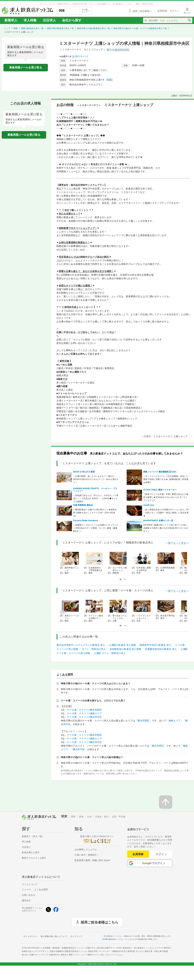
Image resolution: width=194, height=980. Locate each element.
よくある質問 (41, 889)
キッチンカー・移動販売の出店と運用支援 (121, 951)
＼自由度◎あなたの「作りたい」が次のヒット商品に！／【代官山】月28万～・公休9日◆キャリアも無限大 (95, 498)
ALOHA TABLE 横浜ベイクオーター (160, 490)
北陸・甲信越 (118, 816)
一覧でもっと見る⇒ (177, 543)
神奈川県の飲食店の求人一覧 (60, 28)
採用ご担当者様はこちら (99, 922)
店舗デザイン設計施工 (103, 948)
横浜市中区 (79, 749)
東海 (81, 816)
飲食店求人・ (138, 948)
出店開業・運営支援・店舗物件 (63, 948)
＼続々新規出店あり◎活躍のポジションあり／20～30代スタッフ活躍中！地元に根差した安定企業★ (166, 512)
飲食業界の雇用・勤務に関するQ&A (92, 860)
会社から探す (72, 20)
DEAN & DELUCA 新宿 (84, 472)
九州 (89, 816)
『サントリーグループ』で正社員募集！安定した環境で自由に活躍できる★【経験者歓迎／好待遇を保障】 (165, 479)
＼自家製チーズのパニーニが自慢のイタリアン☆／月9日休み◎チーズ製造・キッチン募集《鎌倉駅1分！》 (95, 528)
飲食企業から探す (31, 852)
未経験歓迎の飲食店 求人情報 (125, 649)
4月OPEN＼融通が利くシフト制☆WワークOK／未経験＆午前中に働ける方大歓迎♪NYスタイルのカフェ (165, 528)
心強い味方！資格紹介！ (87, 855)
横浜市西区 (143, 720)
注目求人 (49, 20)
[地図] (109, 79)
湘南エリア (174, 720)
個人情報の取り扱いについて (54, 936)
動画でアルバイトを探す (34, 858)
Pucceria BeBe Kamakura (85, 520)
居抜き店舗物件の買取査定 (73, 951)
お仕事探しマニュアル (86, 849)
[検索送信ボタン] (189, 20)
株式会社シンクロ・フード (119, 939)
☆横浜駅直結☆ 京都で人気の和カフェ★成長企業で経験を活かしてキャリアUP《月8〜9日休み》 (95, 512)
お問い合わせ (28, 895)
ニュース (26, 889)
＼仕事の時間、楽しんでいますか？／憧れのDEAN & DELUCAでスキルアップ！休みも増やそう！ (95, 479)
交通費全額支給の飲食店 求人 (161, 649)
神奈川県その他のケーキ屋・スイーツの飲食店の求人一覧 (140, 28)
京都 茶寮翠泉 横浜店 (83, 505)
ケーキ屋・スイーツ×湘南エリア (84, 713)
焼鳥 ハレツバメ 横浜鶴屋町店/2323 (159, 472)
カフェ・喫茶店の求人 (94, 649)
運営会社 (26, 900)
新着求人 (10, 20)
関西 (73, 816)
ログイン (161, 854)
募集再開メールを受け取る (25, 67)
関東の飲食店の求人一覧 (32, 28)
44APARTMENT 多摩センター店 (158, 520)
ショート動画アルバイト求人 (101, 955)
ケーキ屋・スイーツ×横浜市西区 (84, 709)
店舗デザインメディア (44, 955)
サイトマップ (76, 936)
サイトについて (29, 884)
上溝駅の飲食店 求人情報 (122, 645)
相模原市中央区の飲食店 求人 (155, 645)
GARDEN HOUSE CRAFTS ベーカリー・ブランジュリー (95, 489)
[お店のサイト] (80, 56)
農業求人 (69, 955)
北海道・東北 (101, 816)
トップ (7, 28)
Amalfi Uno (148, 505)
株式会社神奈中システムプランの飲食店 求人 (81, 645)
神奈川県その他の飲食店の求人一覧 (93, 28)
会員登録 (137, 854)
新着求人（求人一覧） (33, 836)
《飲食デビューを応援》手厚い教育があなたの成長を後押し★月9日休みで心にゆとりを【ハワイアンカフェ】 (165, 497)
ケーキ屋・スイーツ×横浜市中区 (84, 717)
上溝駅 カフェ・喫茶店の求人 (110, 653)
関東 (16, 28)
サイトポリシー (30, 936)
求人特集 (30, 20)
